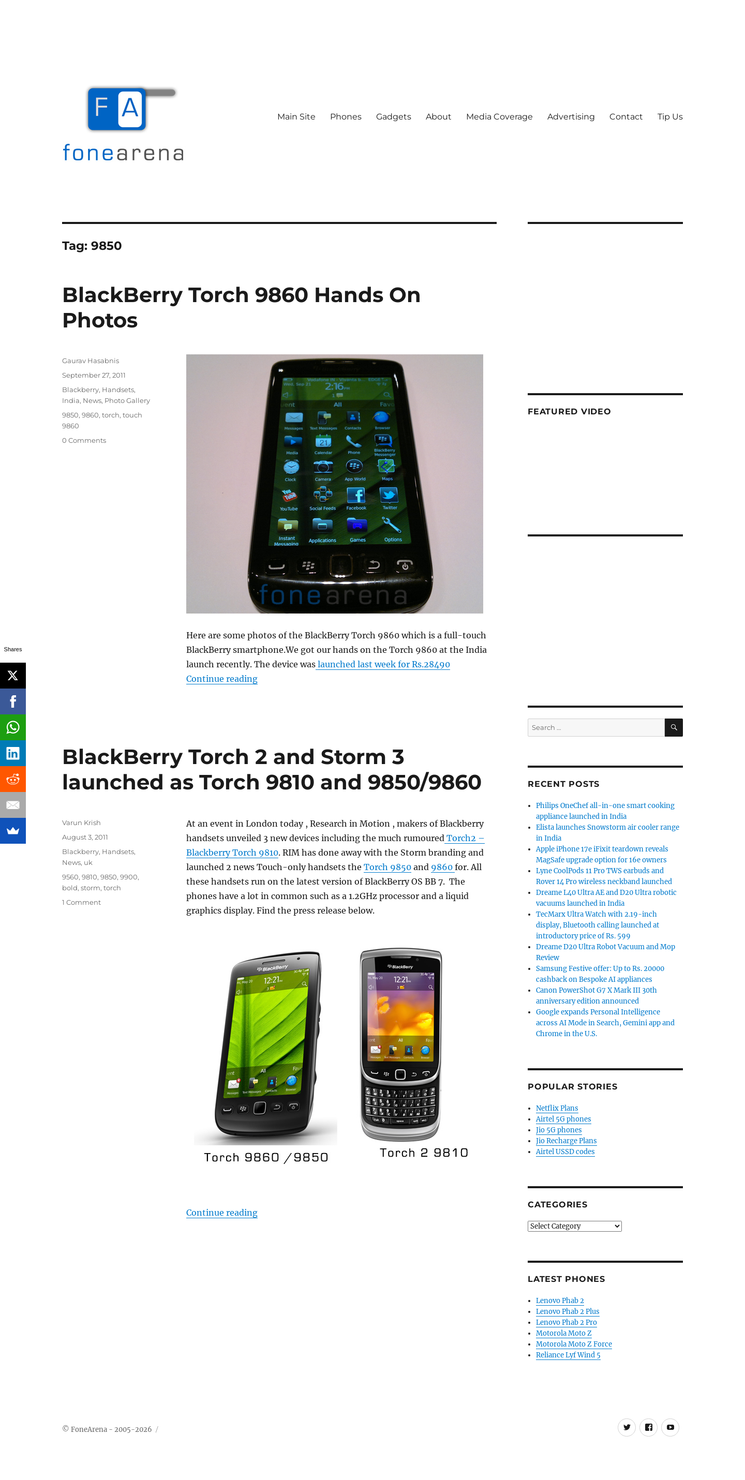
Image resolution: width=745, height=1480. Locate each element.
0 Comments (84, 440)
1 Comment (81, 902)
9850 (70, 415)
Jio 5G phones (559, 1130)
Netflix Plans (557, 1108)
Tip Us (670, 117)
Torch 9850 (387, 867)
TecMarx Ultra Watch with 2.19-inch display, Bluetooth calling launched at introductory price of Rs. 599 (597, 925)
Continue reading (222, 679)
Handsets (118, 389)
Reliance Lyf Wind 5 (568, 1355)
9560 (70, 877)
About (439, 117)
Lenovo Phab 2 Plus (568, 1311)
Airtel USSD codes (565, 1151)
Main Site (296, 117)
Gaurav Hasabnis (90, 360)
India (71, 400)
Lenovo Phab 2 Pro (566, 1322)
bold (70, 888)
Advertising (571, 117)
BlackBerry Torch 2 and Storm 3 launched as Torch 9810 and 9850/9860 (272, 769)
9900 (129, 877)
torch (111, 415)
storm (90, 888)
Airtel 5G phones (563, 1119)
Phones (346, 117)
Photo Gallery (127, 400)
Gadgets (393, 117)
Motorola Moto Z (564, 1333)
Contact (626, 117)
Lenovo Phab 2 (560, 1300)
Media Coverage (499, 117)
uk (88, 862)
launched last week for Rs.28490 (383, 664)
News (92, 400)
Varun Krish (81, 822)
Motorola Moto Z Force (574, 1344)
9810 (89, 877)
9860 (90, 415)
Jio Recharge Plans (566, 1141)
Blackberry (80, 389)
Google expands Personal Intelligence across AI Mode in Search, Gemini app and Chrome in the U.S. (605, 1023)
